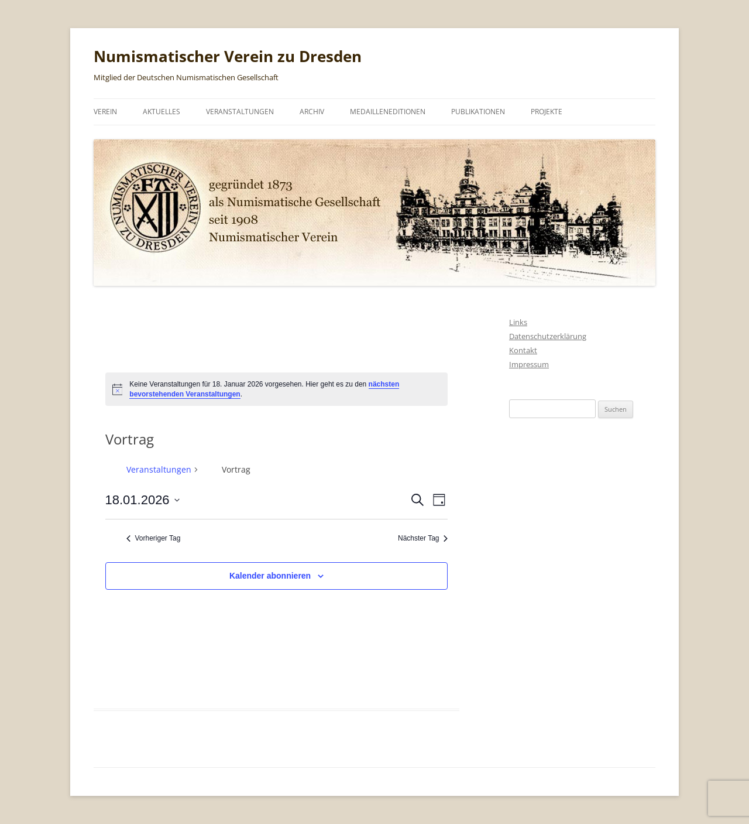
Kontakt (523, 350)
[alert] (276, 389)
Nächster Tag (423, 538)
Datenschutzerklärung (547, 336)
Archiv (312, 112)
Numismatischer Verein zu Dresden (228, 56)
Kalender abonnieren (270, 575)
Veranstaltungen (240, 112)
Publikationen (478, 112)
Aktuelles (161, 112)
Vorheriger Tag (153, 538)
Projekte (546, 112)
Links (518, 322)
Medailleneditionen (387, 112)
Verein (105, 112)
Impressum (529, 364)
